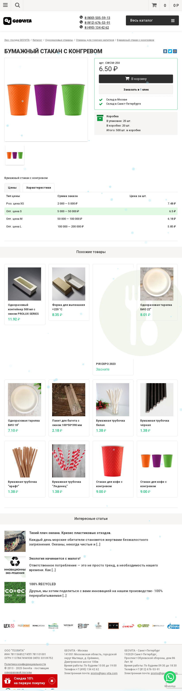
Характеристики (38, 187)
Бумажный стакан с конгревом (135, 40)
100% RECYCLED (42, 584)
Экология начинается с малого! (54, 558)
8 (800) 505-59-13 (97, 18)
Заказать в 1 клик (136, 89)
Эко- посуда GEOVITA (17, 40)
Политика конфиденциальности (25, 664)
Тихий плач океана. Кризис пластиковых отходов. (70, 533)
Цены (12, 187)
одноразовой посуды (18, 672)
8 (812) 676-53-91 (97, 23)
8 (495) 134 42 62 (97, 27)
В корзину (136, 78)
